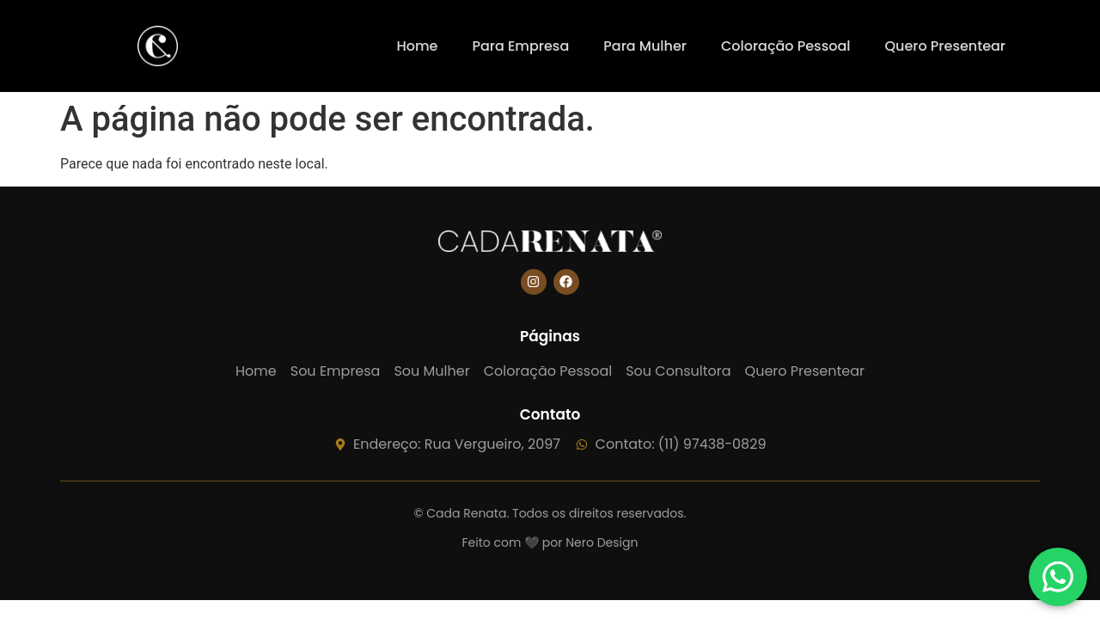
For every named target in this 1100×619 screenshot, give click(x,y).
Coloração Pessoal (786, 46)
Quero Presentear (944, 46)
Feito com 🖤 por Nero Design (550, 542)
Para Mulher (645, 46)
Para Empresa (520, 46)
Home (416, 46)
